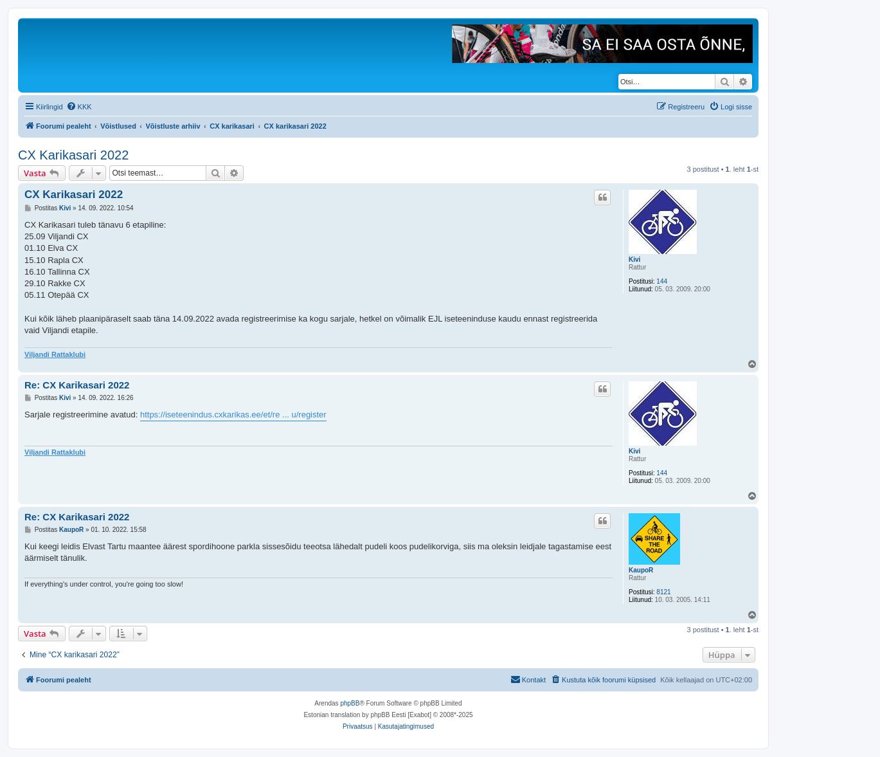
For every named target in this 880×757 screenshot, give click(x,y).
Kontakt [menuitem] (528, 679)
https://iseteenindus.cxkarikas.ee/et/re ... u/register (233, 414)
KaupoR (641, 570)
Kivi (634, 259)
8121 (663, 592)
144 (661, 281)
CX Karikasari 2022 (73, 155)
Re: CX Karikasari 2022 (76, 384)
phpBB (349, 703)
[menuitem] (79, 106)
